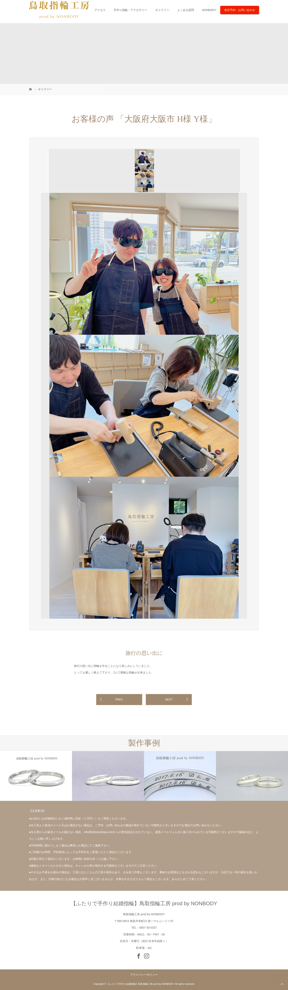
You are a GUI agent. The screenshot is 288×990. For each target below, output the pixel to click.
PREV (119, 699)
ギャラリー (162, 10)
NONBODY (209, 10)
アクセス (100, 10)
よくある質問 (185, 10)
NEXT (169, 699)
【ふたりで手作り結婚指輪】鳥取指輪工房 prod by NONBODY (144, 903)
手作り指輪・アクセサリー (130, 10)
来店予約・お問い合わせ (239, 10)
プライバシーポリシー (144, 974)
